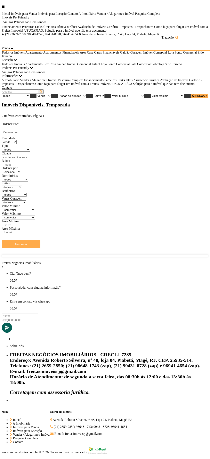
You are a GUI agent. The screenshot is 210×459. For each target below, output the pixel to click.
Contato (72, 13)
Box (46, 64)
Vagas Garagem (12, 198)
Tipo (5, 145)
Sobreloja (158, 64)
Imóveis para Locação (52, 13)
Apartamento (34, 52)
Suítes (6, 183)
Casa (90, 52)
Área (83, 52)
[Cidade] (72, 96)
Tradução (169, 37)
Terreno (7, 56)
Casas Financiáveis (106, 52)
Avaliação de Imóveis (92, 27)
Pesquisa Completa (147, 13)
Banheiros (8, 191)
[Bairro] (99, 96)
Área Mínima (10, 221)
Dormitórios (10, 175)
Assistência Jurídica (64, 27)
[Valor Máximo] (167, 96)
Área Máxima (11, 228)
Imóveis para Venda (24, 13)
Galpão (124, 52)
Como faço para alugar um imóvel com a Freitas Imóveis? (73, 84)
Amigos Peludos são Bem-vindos (24, 22)
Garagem (136, 52)
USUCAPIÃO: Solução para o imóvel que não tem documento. (65, 30)
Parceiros (28, 27)
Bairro (6, 160)
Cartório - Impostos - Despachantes (130, 27)
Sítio (201, 52)
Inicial (6, 13)
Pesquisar (21, 244)
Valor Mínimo (11, 206)
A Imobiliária (87, 13)
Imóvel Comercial (155, 52)
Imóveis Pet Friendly (15, 17)
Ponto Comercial (186, 52)
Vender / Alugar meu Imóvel (115, 13)
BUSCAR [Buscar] (199, 95)
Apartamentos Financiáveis (61, 52)
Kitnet (96, 64)
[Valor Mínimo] (127, 96)
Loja (171, 52)
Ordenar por (10, 168)
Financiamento (11, 27)
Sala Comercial (141, 64)
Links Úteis (42, 27)
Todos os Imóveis (13, 52)
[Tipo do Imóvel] (16, 96)
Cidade (6, 153)
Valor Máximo (11, 213)
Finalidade (9, 138)
